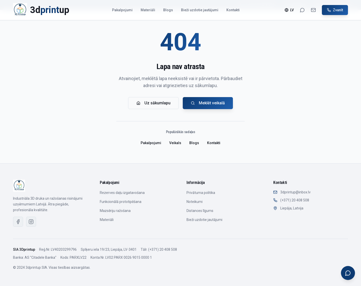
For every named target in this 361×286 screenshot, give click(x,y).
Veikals (175, 143)
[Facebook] (18, 222)
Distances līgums (200, 211)
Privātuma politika (201, 193)
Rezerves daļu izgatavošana (122, 193)
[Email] (313, 10)
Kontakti (233, 10)
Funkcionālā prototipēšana (120, 202)
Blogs (168, 10)
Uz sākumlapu (153, 103)
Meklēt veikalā (208, 103)
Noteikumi (195, 202)
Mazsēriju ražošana (115, 211)
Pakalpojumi (122, 10)
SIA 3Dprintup (24, 249)
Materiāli (148, 10)
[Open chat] (348, 273)
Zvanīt (335, 10)
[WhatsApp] (302, 10)
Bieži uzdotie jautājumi (199, 10)
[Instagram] (31, 222)
